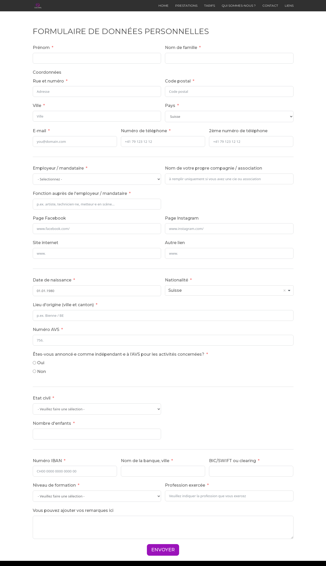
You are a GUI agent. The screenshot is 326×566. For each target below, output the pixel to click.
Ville (37, 105)
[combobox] (229, 290)
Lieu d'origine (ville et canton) (63, 304)
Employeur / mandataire (58, 168)
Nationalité (176, 280)
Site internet (45, 242)
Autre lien (175, 242)
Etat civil (42, 398)
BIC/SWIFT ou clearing (232, 460)
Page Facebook (49, 218)
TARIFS (209, 5)
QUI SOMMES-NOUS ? (239, 5)
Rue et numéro (48, 81)
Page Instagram (182, 218)
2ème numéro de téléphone (238, 130)
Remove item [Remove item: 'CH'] (284, 290)
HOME (163, 5)
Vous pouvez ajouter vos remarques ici (73, 510)
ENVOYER (163, 550)
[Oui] (34, 362)
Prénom (41, 47)
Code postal (178, 81)
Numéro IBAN (47, 460)
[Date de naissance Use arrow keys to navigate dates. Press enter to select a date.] (97, 290)
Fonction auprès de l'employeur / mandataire (80, 193)
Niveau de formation (54, 485)
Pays (170, 105)
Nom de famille (181, 47)
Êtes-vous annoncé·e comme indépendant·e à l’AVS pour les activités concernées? (118, 354)
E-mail (39, 130)
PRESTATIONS (186, 5)
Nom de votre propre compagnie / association (213, 168)
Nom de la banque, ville (145, 460)
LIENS (289, 5)
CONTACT (270, 5)
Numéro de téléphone (144, 130)
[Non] (34, 371)
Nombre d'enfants (52, 423)
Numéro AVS (46, 329)
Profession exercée (185, 485)
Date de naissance (52, 280)
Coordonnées (47, 72)
